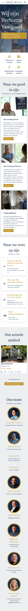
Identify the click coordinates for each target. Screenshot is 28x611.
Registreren (10, 2)
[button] (8, 379)
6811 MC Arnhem (5, 366)
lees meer (8, 138)
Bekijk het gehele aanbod (13, 383)
